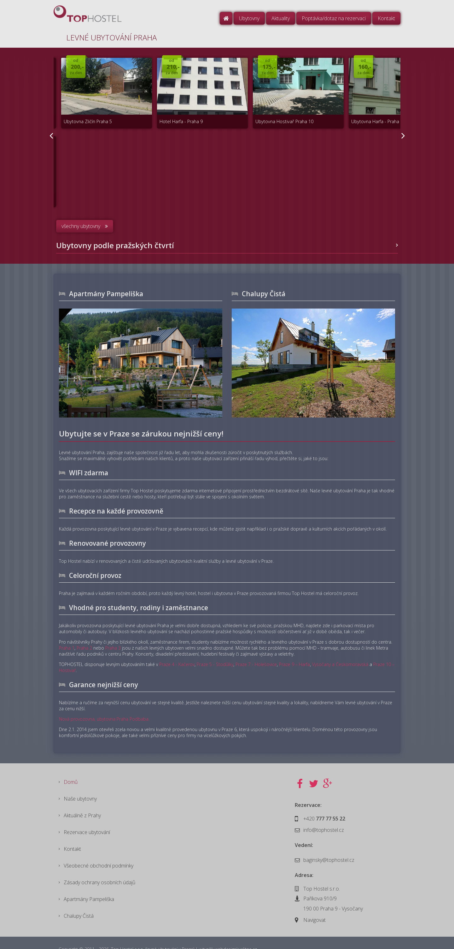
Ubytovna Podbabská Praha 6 (89, 185)
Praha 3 (113, 632)
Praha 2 (84, 632)
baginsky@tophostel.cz (328, 844)
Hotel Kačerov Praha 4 (168, 185)
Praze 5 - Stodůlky (215, 649)
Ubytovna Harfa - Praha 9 (345, 113)
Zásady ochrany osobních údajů (99, 870)
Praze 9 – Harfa (294, 649)
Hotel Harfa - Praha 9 (167, 113)
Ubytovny (249, 18)
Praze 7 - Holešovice (256, 649)
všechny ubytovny (80, 210)
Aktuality (280, 18)
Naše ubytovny (80, 783)
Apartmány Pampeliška (89, 888)
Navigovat (314, 904)
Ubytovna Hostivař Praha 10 (261, 113)
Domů (226, 18)
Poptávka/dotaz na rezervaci (334, 18)
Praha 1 (66, 632)
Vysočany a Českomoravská (340, 649)
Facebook (300, 768)
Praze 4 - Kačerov (177, 649)
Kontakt (386, 18)
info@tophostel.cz (323, 814)
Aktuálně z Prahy (82, 801)
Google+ (328, 768)
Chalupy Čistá (79, 905)
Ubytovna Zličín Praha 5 (83, 113)
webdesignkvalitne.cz (236, 937)
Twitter (314, 768)
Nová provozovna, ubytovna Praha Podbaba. (104, 703)
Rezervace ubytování (87, 818)
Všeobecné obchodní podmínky (98, 853)
